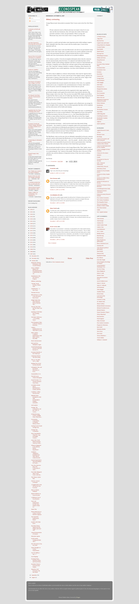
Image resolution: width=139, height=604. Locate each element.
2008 (31, 251)
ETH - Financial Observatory (101, 163)
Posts (31, 18)
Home (70, 258)
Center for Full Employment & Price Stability (104, 146)
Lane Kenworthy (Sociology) (101, 296)
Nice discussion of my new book (36, 544)
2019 (31, 226)
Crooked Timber (101, 47)
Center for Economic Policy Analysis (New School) (103, 143)
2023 (31, 216)
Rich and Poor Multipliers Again (36, 344)
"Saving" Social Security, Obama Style (36, 285)
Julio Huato (100, 84)
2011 (31, 244)
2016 (31, 233)
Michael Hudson (101, 310)
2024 (31, 214)
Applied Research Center (103, 130)
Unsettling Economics (102, 116)
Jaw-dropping (34, 556)
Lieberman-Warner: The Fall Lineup (36, 356)
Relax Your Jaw (101, 97)
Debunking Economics (102, 55)
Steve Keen (99, 331)
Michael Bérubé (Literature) (103, 305)
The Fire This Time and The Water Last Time (36, 308)
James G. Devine (101, 283)
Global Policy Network (102, 166)
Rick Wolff (99, 327)
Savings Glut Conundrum (34, 430)
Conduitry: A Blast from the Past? (35, 392)
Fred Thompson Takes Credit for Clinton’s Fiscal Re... (36, 324)
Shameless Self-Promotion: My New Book (35, 571)
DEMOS (99, 155)
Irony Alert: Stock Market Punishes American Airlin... (36, 441)
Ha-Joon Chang (100, 269)
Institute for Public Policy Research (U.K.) (103, 178)
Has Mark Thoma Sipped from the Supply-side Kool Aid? (36, 528)
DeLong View (100, 53)
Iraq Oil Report (100, 80)
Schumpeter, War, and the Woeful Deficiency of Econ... (36, 369)
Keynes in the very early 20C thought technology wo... (34, 177)
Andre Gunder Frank (102, 225)
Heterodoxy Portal (101, 168)
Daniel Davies (100, 51)
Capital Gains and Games (103, 42)
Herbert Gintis (100, 275)
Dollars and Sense (101, 57)
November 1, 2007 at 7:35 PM (57, 239)
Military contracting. (53, 19)
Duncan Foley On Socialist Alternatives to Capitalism (34, 56)
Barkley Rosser (100, 233)
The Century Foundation (103, 200)
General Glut (100, 76)
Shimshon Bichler (101, 329)
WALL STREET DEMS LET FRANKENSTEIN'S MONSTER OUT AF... (36, 270)
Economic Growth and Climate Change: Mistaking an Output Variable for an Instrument (34, 126)
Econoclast (53, 168)
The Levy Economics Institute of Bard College (103, 205)
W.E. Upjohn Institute (102, 212)
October (34, 260)
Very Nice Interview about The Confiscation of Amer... (36, 467)
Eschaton (99, 72)
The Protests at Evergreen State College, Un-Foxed (34, 82)
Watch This (34, 509)
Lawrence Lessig (101, 299)
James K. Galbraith (101, 285)
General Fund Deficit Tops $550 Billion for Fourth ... (36, 461)
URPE (98, 210)
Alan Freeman (100, 218)
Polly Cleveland (101, 320)
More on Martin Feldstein (35, 490)
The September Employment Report (35, 518)
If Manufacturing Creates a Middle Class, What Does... (36, 415)
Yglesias (99, 121)
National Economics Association (102, 191)
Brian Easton (100, 237)
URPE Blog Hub (101, 113)
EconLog (99, 62)
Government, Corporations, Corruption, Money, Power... (35, 421)
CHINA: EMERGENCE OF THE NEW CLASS (36, 329)
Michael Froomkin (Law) (103, 308)
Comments (32, 21)
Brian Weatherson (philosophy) (101, 240)
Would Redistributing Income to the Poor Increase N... (36, 348)
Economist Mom (101, 67)
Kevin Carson (53, 226)
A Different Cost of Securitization (36, 498)
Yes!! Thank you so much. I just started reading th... (35, 171)
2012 (31, 242)
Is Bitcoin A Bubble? (33, 69)
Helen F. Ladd (100, 273)
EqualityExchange (101, 255)
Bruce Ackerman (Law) (102, 243)
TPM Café (99, 107)
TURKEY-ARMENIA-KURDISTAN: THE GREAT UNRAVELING (35, 454)
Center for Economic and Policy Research (103, 139)
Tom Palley (99, 111)
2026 (31, 209)
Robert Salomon (101, 103)
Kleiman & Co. (100, 86)
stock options (34, 405)
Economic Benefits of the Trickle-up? (36, 352)
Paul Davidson (100, 316)
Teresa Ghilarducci (101, 335)
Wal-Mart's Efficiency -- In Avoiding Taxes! (36, 318)
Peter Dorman (53, 178)
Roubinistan (100, 105)
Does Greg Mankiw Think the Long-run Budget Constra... (36, 435)
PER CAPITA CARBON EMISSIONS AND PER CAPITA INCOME (36, 335)
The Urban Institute (101, 207)
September (34, 575)
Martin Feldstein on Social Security (36, 494)
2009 (31, 249)
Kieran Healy (100, 293)
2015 (31, 235)
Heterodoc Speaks (35, 536)
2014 (31, 237)
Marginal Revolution (102, 89)
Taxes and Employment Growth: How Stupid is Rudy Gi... (35, 504)
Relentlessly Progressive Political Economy (103, 100)
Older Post (89, 258)
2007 (31, 254)
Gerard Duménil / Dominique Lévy (101, 266)
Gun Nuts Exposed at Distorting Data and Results (35, 43)
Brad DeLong (100, 235)
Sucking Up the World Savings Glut (36, 426)
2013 (31, 240)
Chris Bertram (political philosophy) (102, 248)
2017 (31, 230)
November (34, 258)
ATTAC (99, 132)
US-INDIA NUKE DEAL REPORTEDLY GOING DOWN (36, 387)
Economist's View (101, 69)
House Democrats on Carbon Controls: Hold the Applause (36, 513)
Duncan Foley (100, 253)
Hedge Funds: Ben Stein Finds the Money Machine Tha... (36, 302)
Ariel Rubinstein (101, 229)
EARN (98, 157)
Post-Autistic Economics (103, 197)
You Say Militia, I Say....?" (35, 553)
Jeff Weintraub (100, 287)
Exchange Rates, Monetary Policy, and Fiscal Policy (36, 560)
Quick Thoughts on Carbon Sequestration (36, 549)
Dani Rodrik (100, 49)
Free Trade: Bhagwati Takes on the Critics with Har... (36, 473)
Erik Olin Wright (101, 259)
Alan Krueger (100, 220)
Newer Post (50, 258)
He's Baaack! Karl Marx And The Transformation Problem (34, 97)
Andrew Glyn (100, 227)
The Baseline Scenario (102, 109)
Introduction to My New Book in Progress (35, 277)
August (33, 577)
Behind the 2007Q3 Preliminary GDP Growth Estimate (36, 264)
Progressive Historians (102, 325)
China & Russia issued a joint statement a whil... (34, 188)
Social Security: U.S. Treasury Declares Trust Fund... (36, 381)
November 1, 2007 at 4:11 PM (57, 221)
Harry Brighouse (101, 271)
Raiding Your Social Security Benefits (36, 364)
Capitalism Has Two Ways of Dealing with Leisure (34, 111)
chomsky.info (100, 245)
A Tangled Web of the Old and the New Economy (36, 486)
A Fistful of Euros (101, 36)
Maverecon (99, 91)
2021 (31, 221)
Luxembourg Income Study (103, 188)
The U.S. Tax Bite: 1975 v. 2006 (35, 360)
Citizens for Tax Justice (102, 153)
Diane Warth (53, 208)
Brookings (99, 136)
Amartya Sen (100, 222)
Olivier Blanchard (101, 314)
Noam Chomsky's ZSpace (103, 312)
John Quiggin (100, 82)
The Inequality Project (102, 202)
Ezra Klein (99, 74)
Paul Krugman (100, 95)
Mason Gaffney (100, 303)
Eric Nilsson (100, 257)
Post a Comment (52, 243)
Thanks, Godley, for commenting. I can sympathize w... (33, 194)
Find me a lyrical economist (35, 481)
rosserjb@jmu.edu (55, 195)
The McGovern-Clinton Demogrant (36, 377)
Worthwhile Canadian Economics (102, 118)
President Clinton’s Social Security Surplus (35, 565)
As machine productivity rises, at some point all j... (34, 183)
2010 (31, 247)
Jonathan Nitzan (101, 291)
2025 (31, 212)
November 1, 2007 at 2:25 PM (57, 203)
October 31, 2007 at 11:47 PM (57, 189)
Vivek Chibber (100, 337)
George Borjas (100, 78)
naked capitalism (101, 123)
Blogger (78, 597)
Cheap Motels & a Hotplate (103, 45)
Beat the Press (100, 40)
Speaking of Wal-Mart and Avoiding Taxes (36, 313)
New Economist (101, 93)
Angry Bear (100, 38)
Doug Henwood (101, 60)
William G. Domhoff (102, 339)
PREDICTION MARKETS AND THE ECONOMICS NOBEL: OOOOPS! (36, 399)
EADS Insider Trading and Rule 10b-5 (36, 540)
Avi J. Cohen (100, 231)
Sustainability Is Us (36, 374)
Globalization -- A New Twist (35, 289)
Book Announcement (36, 340)
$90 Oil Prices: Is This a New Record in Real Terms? (36, 296)
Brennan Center (101, 134)
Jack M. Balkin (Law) (102, 281)
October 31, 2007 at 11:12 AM (57, 173)
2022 (31, 219)
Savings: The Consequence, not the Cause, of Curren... (36, 409)
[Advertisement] (69, 252)
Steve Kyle (99, 333)
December (34, 256)
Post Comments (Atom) (58, 262)
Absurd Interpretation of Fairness (36, 533)
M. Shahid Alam (101, 301)
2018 (31, 228)
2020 (31, 223)
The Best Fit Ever (35, 292)
